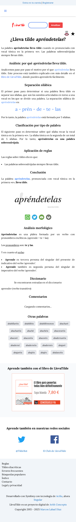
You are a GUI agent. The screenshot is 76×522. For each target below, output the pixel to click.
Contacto (7, 481)
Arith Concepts (58, 504)
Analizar (55, 25)
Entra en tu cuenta (32, 2)
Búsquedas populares (13, 474)
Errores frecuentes (12, 470)
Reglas (5, 463)
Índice (5, 478)
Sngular (38, 499)
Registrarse (48, 2)
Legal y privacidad (12, 485)
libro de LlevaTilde (11, 76)
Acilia (59, 496)
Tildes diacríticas (11, 467)
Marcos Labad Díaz (50, 509)
